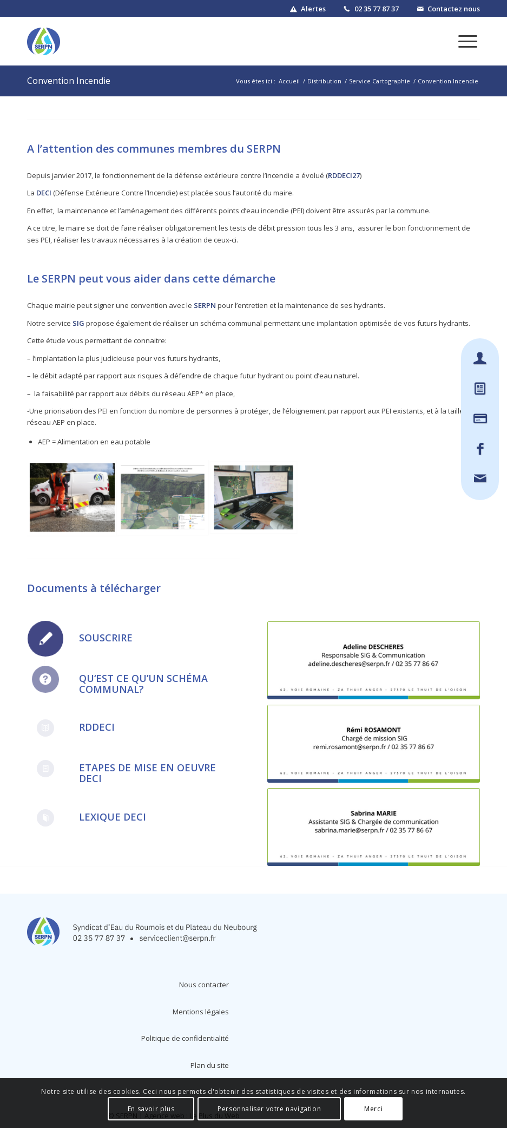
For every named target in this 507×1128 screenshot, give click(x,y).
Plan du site (209, 1065)
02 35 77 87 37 (376, 9)
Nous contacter (204, 984)
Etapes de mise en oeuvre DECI (147, 773)
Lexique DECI (112, 816)
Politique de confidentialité (185, 1038)
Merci (373, 1108)
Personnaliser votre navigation (269, 1108)
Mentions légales (201, 1011)
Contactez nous (453, 9)
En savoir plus (151, 1108)
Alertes (313, 9)
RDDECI (97, 726)
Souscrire (106, 637)
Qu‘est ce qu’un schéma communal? (143, 684)
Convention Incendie (68, 81)
